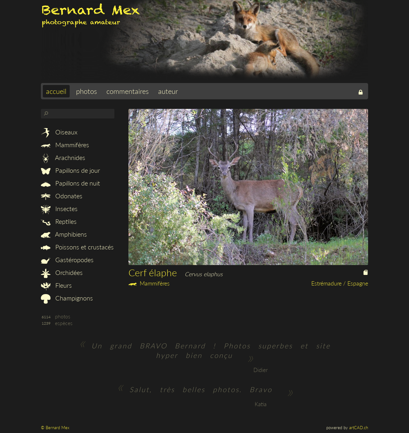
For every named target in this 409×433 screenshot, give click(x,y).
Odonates (61, 196)
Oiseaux (59, 132)
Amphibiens (64, 234)
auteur (168, 91)
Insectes (59, 208)
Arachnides (63, 157)
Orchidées (62, 272)
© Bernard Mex (55, 427)
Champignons (67, 298)
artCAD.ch (358, 427)
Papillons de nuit (70, 183)
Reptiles (59, 221)
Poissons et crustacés (77, 247)
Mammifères (65, 144)
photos (86, 91)
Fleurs (56, 285)
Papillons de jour (70, 170)
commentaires (127, 91)
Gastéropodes (67, 259)
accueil (56, 91)
